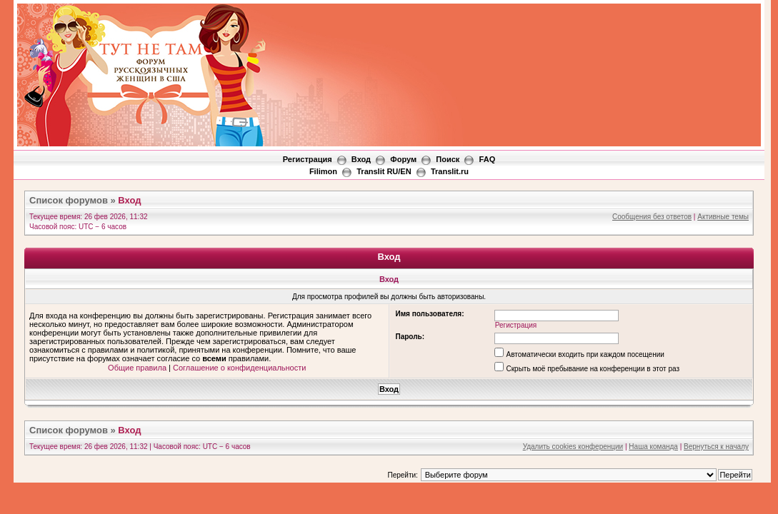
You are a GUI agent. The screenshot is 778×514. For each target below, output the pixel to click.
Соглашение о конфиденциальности (239, 367)
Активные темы (723, 217)
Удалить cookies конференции (573, 446)
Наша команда (653, 446)
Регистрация (307, 159)
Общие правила (137, 367)
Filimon (323, 171)
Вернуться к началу (716, 446)
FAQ (487, 159)
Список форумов (68, 200)
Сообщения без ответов (652, 217)
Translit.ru (450, 171)
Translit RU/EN (383, 171)
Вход (361, 159)
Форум (403, 159)
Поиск (447, 159)
